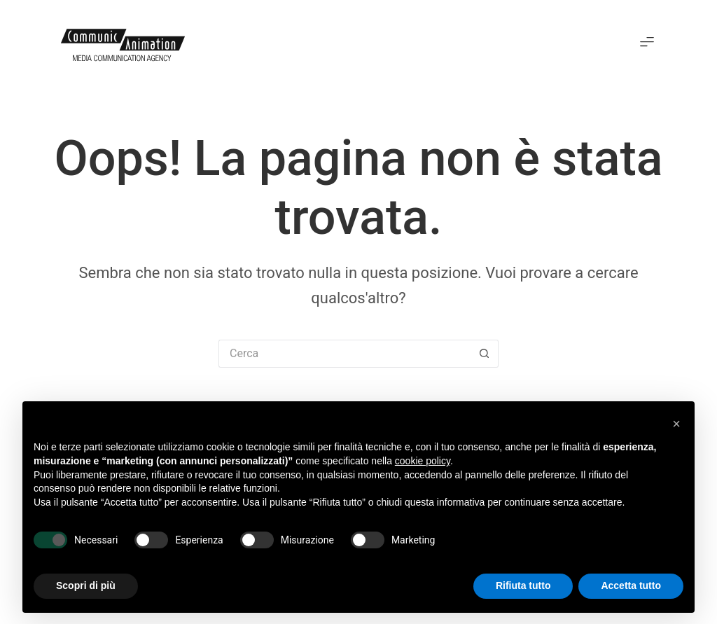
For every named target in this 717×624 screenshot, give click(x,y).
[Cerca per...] (344, 354)
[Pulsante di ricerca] (485, 354)
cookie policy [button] (422, 460)
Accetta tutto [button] (631, 585)
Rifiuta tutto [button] (523, 585)
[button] (647, 43)
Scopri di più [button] (86, 585)
